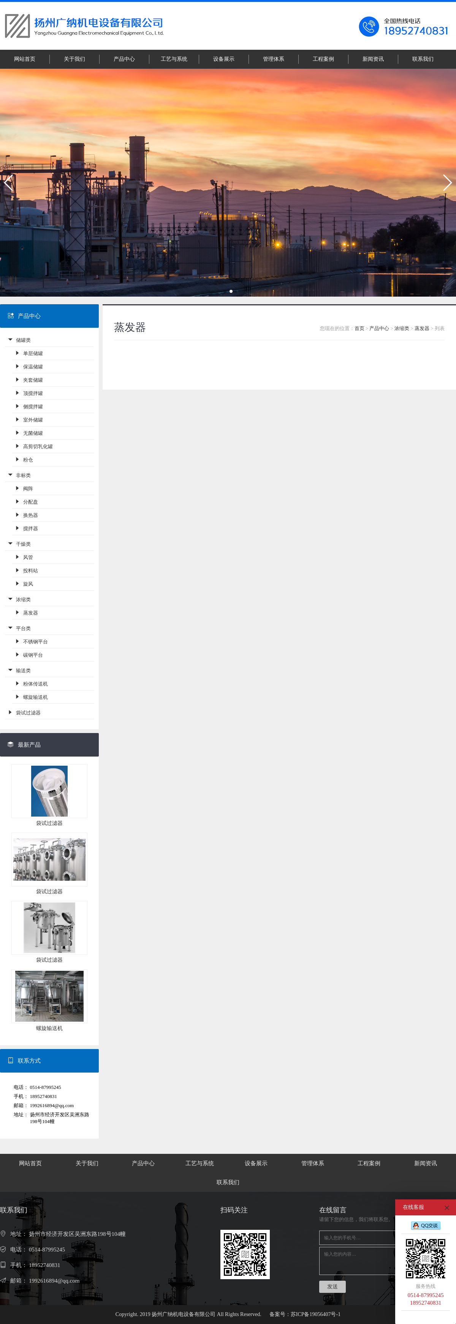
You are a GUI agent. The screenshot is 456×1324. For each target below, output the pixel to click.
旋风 (23, 583)
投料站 (26, 570)
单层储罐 (28, 353)
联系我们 (423, 59)
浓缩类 (19, 599)
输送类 (19, 670)
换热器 (26, 515)
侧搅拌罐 (28, 406)
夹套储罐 (28, 379)
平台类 (19, 628)
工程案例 (323, 59)
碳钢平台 (28, 654)
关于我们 (74, 59)
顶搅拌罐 (28, 393)
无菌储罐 (28, 433)
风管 (23, 557)
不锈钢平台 (31, 641)
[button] (9, 182)
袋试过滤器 (24, 712)
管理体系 (273, 59)
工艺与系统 (174, 59)
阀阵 (23, 488)
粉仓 (23, 459)
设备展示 (223, 59)
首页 (359, 328)
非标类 (19, 475)
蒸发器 (26, 612)
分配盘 (26, 501)
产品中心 (124, 59)
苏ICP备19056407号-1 (315, 1314)
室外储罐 (28, 419)
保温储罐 (28, 366)
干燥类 (19, 543)
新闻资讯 (373, 59)
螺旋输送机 (31, 697)
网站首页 (24, 59)
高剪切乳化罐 (33, 446)
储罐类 (19, 340)
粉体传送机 (31, 683)
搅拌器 (26, 528)
